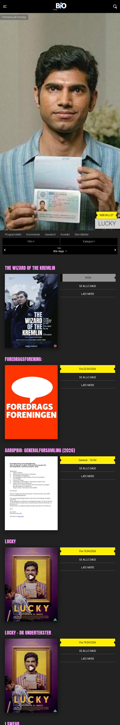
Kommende (33, 234)
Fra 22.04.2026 (87, 368)
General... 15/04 (87, 460)
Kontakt (65, 234)
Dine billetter (82, 234)
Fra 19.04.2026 (87, 642)
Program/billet (13, 234)
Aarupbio (59, 4)
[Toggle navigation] (5, 6)
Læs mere (87, 293)
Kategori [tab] (88, 241)
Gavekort (50, 234)
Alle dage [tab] (60, 250)
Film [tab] (30, 241)
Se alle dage (87, 286)
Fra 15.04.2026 (87, 551)
